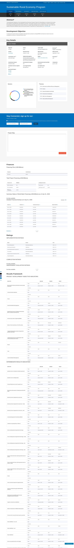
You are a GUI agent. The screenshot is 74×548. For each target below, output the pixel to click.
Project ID (10, 47)
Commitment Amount (12, 62)
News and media (34, 11)
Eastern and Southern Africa (42, 57)
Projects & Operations (14, 2)
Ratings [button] (34, 15)
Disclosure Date (26, 51)
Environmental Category (27, 62)
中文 (64, 2)
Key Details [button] (18, 15)
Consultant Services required (13, 65)
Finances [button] (26, 15)
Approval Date (40, 51)
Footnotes (8, 230)
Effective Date (55, 51)
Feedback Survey (69, 543)
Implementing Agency (27, 56)
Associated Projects (12, 69)
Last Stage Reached (27, 65)
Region (39, 56)
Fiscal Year (55, 56)
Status (24, 47)
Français (55, 2)
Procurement (18, 11)
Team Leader (40, 47)
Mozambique (10, 53)
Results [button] (42, 15)
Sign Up (35, 123)
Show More (47, 26)
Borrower (55, 48)
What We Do (9, 2)
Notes (9, 74)
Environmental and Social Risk (43, 62)
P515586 (9, 70)
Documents (26, 11)
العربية (58, 2)
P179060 (9, 71)
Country (9, 51)
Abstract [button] (10, 15)
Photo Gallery (43, 11)
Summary (10, 11)
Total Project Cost (12, 56)
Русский (61, 2)
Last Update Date (41, 65)
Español (52, 2)
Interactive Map (62, 153)
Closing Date (55, 62)
